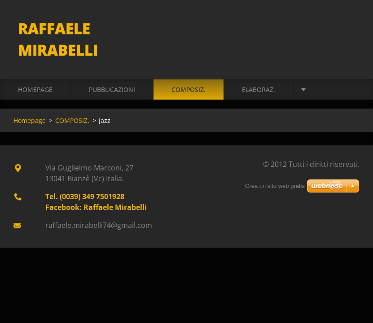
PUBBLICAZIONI (112, 89)
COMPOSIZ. (188, 89)
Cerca (349, 26)
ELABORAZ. (258, 89)
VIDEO (321, 89)
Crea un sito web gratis (275, 186)
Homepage (35, 89)
